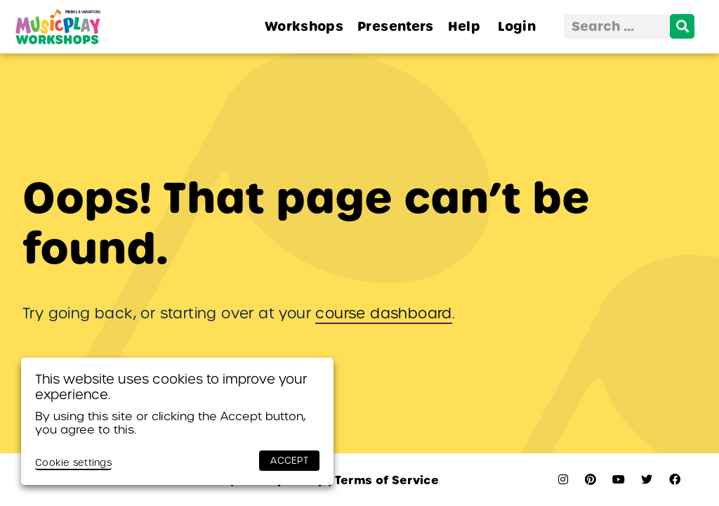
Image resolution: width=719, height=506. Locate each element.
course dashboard (383, 313)
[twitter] (646, 480)
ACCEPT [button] (289, 461)
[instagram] (563, 480)
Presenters (395, 26)
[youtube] (618, 480)
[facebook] (674, 480)
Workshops (304, 26)
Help (464, 26)
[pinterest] (590, 480)
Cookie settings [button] (73, 463)
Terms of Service (383, 480)
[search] (682, 26)
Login (517, 26)
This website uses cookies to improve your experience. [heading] (171, 387)
